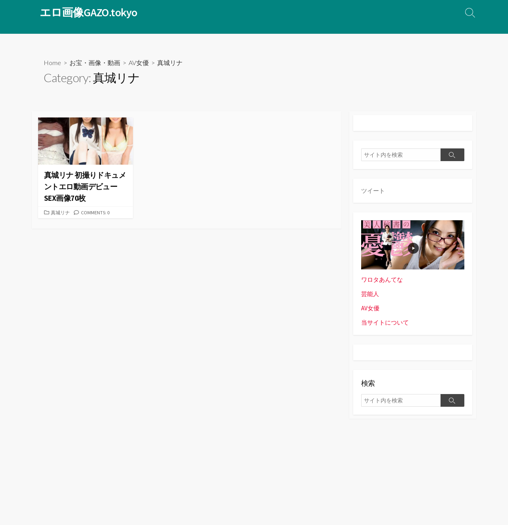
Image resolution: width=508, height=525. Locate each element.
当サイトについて (385, 323)
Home (52, 62)
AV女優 (139, 62)
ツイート (373, 190)
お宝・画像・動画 (94, 62)
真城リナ (61, 212)
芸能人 (370, 294)
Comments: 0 (97, 212)
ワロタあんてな (382, 279)
